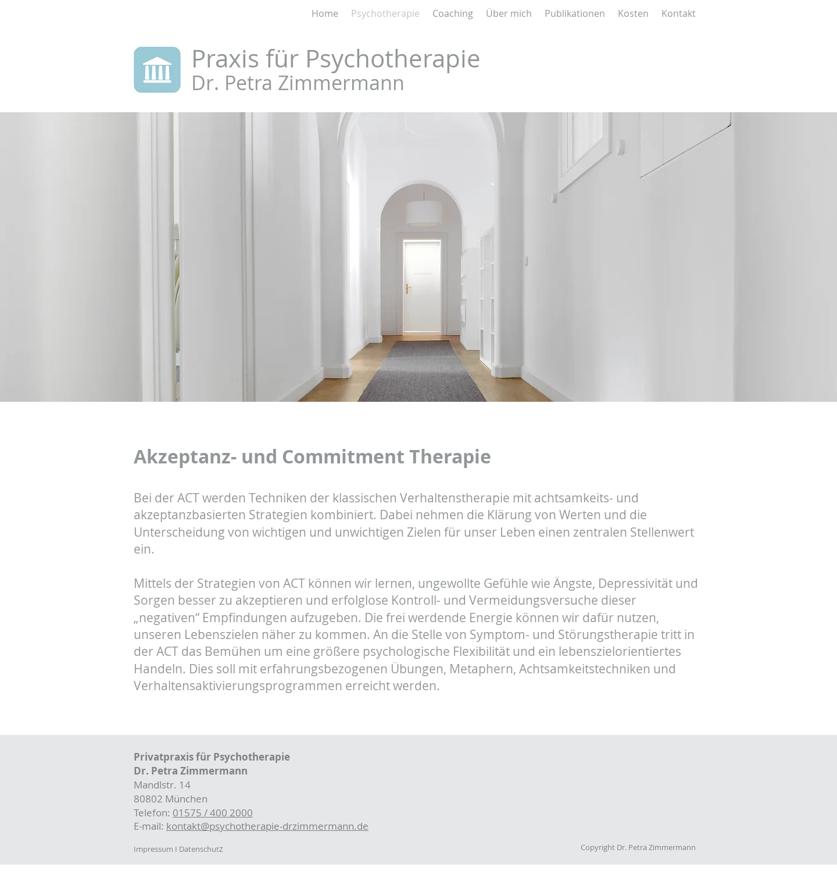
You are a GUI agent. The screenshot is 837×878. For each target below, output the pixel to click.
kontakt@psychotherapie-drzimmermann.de (267, 826)
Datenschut (199, 849)
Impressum (153, 849)
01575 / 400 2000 (213, 812)
